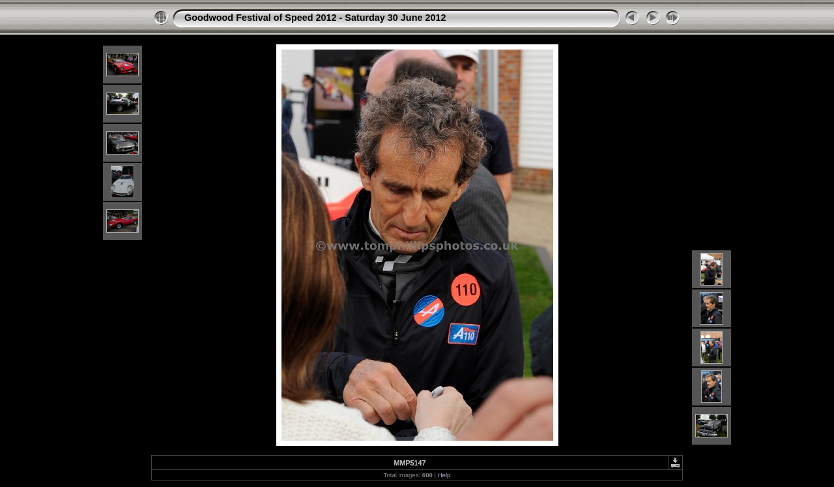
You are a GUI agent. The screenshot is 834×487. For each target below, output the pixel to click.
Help (444, 475)
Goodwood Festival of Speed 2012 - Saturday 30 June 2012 (315, 17)
